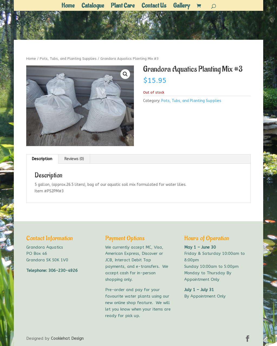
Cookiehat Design (67, 338)
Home (68, 7)
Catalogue (92, 7)
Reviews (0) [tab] (74, 159)
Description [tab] (42, 159)
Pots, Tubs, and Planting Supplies (68, 59)
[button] (125, 74)
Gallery (181, 7)
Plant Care (123, 7)
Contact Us (153, 7)
